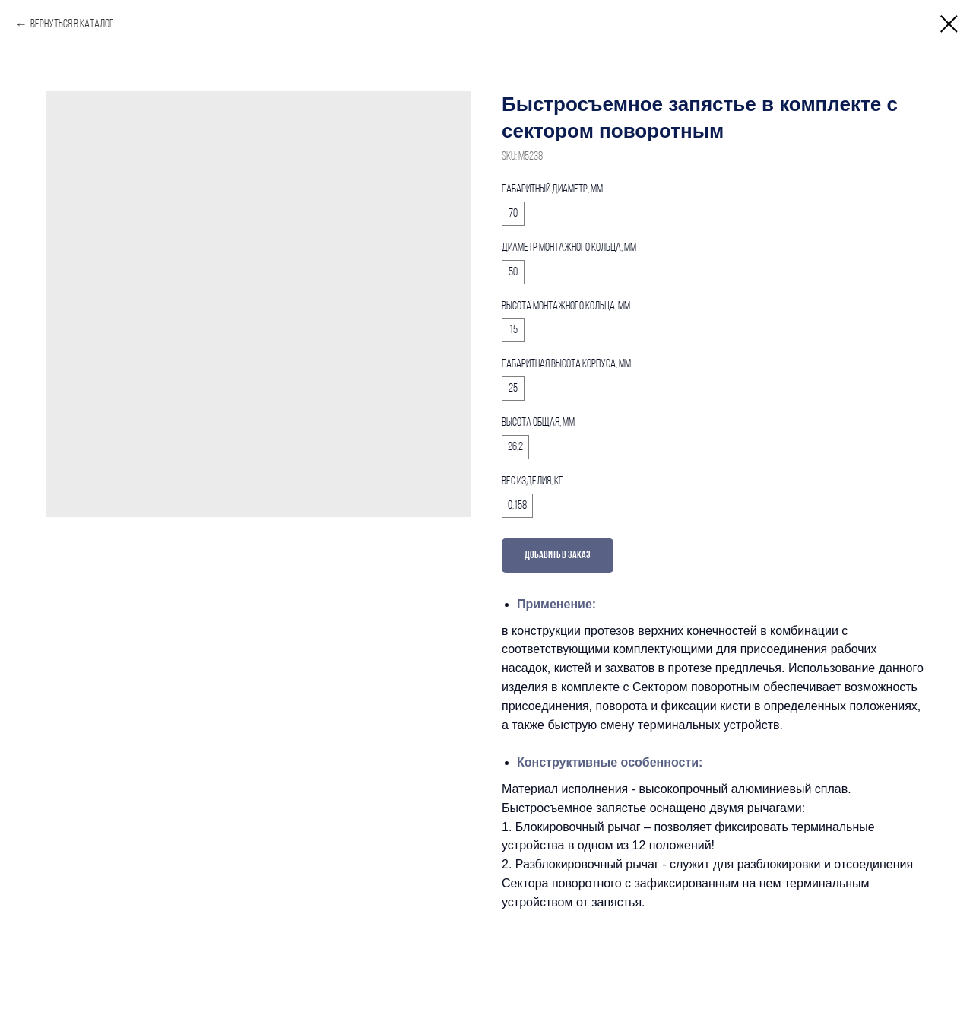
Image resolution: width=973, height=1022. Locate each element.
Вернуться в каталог (72, 24)
